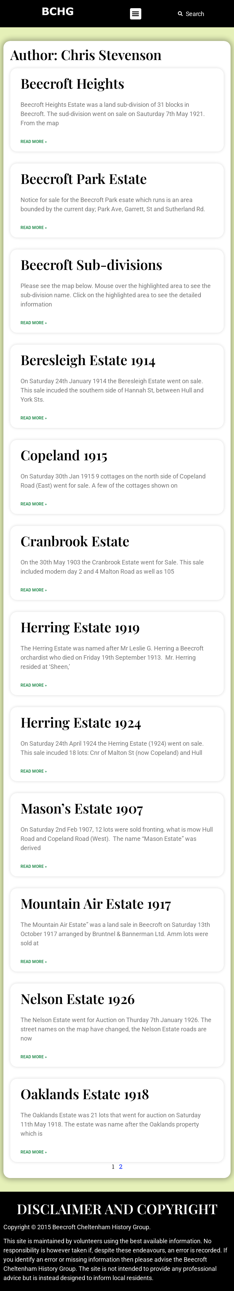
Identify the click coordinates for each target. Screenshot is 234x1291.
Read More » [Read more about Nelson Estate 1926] (34, 1057)
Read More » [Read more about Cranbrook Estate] (34, 590)
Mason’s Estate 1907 (82, 808)
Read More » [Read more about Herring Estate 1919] (34, 685)
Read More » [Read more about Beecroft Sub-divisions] (34, 322)
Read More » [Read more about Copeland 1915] (34, 504)
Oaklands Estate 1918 (85, 1094)
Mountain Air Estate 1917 (96, 903)
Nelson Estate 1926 (78, 998)
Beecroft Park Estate (84, 178)
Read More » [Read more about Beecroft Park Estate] (34, 227)
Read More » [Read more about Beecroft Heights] (34, 141)
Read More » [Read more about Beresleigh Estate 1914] (34, 418)
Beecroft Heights (72, 83)
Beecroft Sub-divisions (91, 264)
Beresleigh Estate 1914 (88, 359)
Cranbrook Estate (75, 541)
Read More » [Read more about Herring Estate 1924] (34, 771)
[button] (136, 14)
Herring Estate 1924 (81, 722)
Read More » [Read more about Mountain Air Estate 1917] (34, 961)
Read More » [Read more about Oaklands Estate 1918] (34, 1152)
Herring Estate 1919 (80, 627)
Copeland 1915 (64, 455)
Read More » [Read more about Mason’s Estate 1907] (34, 866)
